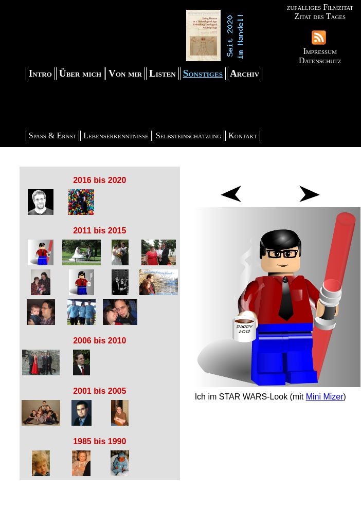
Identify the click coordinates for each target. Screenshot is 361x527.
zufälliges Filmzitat (320, 7)
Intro (40, 73)
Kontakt (242, 135)
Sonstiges (203, 73)
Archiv (244, 73)
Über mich (80, 73)
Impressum (320, 51)
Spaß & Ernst (53, 135)
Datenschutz (320, 60)
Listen (162, 73)
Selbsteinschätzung (188, 135)
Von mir (125, 73)
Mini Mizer (325, 396)
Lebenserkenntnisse (116, 135)
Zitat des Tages (320, 16)
